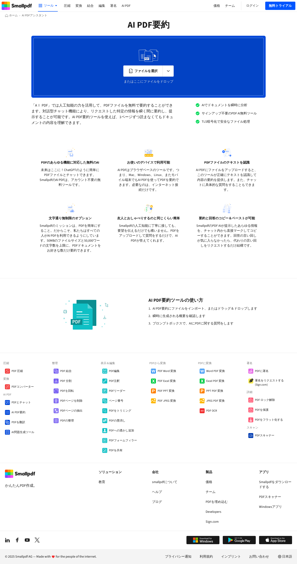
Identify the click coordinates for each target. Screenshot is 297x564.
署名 (113, 6)
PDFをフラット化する (269, 420)
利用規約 (206, 556)
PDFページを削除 (71, 401)
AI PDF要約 (18, 412)
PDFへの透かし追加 (121, 431)
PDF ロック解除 (265, 400)
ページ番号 (116, 401)
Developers (213, 511)
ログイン (252, 6)
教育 (102, 482)
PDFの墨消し (117, 421)
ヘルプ (157, 492)
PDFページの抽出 (71, 411)
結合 (90, 6)
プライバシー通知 (178, 556)
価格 (209, 482)
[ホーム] (11, 15)
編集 (102, 6)
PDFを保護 (262, 410)
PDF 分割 (66, 381)
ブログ (157, 502)
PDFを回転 (67, 391)
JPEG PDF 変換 (215, 401)
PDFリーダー (117, 391)
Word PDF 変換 (215, 371)
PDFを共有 (116, 450)
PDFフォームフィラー (123, 440)
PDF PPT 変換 (166, 391)
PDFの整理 (67, 421)
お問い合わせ (259, 556)
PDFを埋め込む (217, 502)
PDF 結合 (66, 371)
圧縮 (67, 6)
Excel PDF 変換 (215, 381)
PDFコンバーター (23, 387)
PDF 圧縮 (17, 371)
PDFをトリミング (120, 411)
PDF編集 (114, 371)
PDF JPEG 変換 (167, 401)
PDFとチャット (21, 402)
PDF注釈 (114, 381)
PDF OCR (211, 411)
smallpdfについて (164, 482)
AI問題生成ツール (23, 432)
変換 (78, 6)
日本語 (284, 556)
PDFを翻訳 (18, 422)
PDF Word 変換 (167, 371)
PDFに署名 (262, 371)
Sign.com (212, 521)
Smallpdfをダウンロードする (275, 484)
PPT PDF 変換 (214, 391)
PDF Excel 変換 (167, 381)
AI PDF (126, 6)
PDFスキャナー (264, 435)
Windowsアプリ (270, 507)
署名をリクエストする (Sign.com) (269, 383)
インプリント (231, 556)
